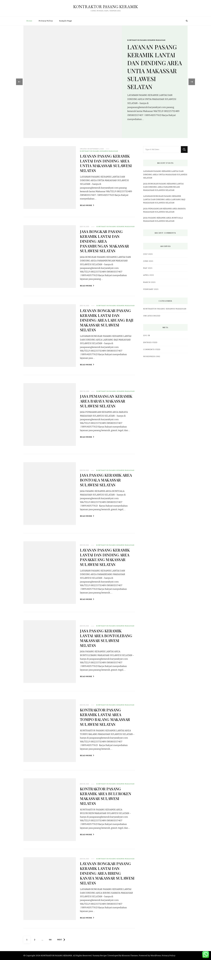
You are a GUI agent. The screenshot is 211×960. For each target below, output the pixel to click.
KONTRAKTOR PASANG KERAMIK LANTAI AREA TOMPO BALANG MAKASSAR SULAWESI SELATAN (105, 717)
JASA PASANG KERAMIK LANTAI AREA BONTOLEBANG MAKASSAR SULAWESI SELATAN (106, 638)
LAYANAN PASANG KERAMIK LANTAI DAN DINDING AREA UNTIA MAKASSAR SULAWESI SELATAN (153, 67)
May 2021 (147, 268)
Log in (146, 335)
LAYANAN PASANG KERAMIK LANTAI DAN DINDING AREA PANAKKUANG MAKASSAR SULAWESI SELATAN (105, 557)
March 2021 (149, 282)
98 (51, 938)
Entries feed (150, 342)
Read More (87, 205)
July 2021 (148, 254)
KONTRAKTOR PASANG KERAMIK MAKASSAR (146, 36)
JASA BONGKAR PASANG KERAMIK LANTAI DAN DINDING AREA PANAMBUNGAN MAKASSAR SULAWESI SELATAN (105, 241)
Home (29, 21)
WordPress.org (151, 356)
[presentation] (18, 81)
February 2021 (151, 289)
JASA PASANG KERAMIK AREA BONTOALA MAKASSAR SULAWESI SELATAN (106, 480)
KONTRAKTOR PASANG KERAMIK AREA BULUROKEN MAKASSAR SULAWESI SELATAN (106, 796)
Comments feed (151, 349)
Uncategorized (151, 316)
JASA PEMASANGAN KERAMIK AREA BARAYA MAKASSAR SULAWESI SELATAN (106, 401)
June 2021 (148, 261)
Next (61, 939)
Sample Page (65, 21)
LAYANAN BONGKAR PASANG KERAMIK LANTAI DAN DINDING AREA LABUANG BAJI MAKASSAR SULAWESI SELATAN (107, 320)
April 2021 (148, 275)
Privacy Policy (46, 21)
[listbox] (105, 82)
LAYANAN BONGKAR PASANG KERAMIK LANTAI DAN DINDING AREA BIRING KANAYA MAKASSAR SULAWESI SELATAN (105, 873)
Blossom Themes (130, 955)
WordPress (155, 955)
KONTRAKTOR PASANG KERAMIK (105, 6)
